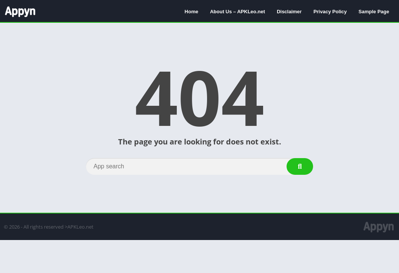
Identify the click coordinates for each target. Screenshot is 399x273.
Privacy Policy (330, 11)
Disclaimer (289, 11)
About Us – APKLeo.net (237, 11)
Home (191, 11)
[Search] (199, 166)
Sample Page (373, 11)
